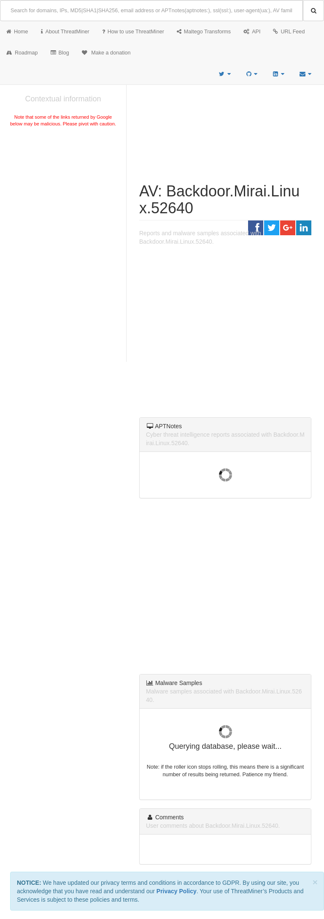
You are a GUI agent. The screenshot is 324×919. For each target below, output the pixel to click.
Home (17, 32)
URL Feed (289, 32)
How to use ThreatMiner (133, 32)
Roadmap (22, 53)
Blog (60, 53)
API (251, 32)
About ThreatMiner (65, 32)
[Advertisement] (63, 192)
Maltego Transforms (204, 32)
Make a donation (106, 53)
